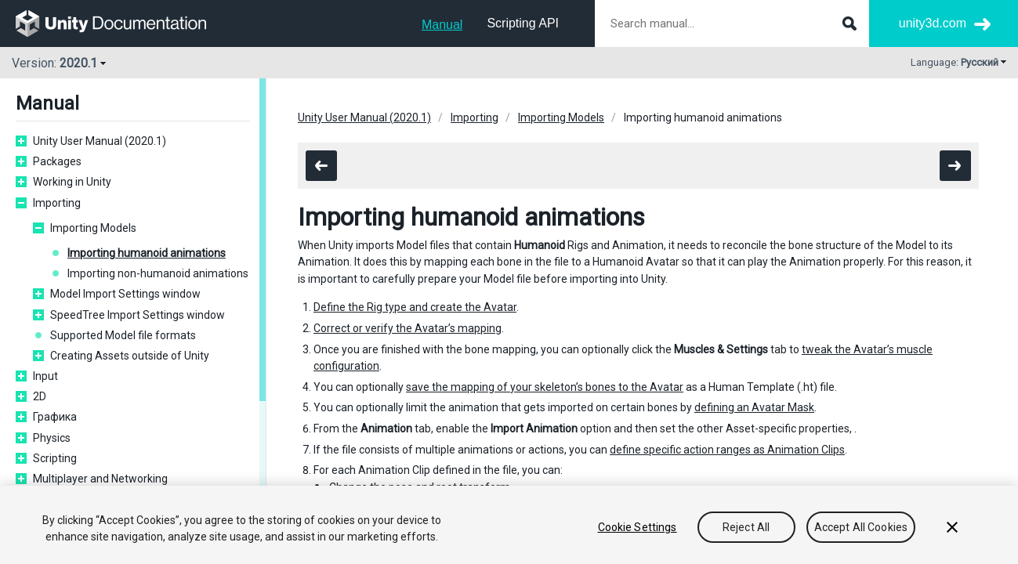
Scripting (55, 458)
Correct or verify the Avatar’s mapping (407, 328)
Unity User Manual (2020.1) (99, 141)
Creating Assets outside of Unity (129, 355)
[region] (509, 525)
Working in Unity (72, 181)
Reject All (746, 527)
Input (45, 376)
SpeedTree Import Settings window (137, 315)
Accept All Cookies (861, 527)
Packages (57, 161)
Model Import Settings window (125, 293)
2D (39, 396)
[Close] (952, 527)
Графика (55, 416)
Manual (442, 24)
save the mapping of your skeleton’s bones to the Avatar (544, 387)
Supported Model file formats (123, 335)
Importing (57, 203)
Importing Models (93, 228)
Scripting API (523, 23)
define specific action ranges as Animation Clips (727, 449)
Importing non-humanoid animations (157, 273)
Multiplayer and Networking (100, 478)
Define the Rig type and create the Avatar (414, 307)
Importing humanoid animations (146, 253)
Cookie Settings (637, 527)
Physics (52, 438)
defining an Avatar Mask (754, 407)
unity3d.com (932, 23)
